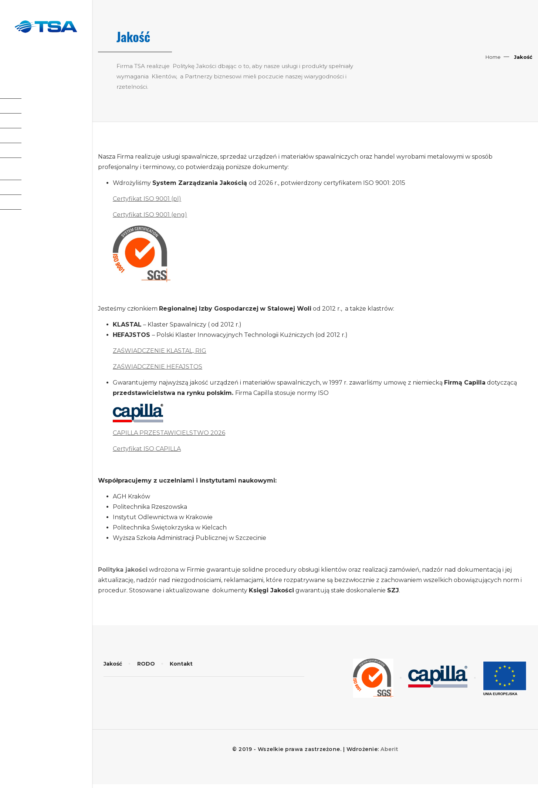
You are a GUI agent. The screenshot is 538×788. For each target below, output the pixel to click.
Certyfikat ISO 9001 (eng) (150, 214)
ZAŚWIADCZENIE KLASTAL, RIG (159, 350)
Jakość (113, 663)
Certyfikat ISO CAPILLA (147, 448)
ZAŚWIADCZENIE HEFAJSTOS (157, 366)
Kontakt (181, 663)
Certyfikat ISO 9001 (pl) (147, 198)
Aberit (389, 749)
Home (493, 57)
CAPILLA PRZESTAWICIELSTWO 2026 (169, 432)
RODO (146, 663)
